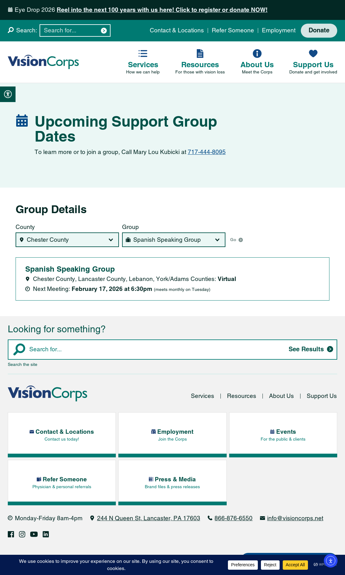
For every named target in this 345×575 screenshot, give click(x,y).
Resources (241, 396)
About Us (281, 396)
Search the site (22, 364)
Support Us (322, 396)
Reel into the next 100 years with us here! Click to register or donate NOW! (162, 9)
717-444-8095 (207, 152)
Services (202, 396)
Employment (278, 30)
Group (130, 227)
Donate (319, 31)
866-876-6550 (234, 518)
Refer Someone (233, 30)
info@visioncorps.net (295, 518)
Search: (26, 30)
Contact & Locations (177, 30)
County (25, 227)
